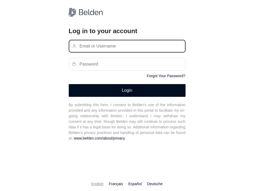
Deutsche (155, 184)
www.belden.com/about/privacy (99, 138)
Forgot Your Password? (166, 76)
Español (135, 184)
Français (116, 184)
